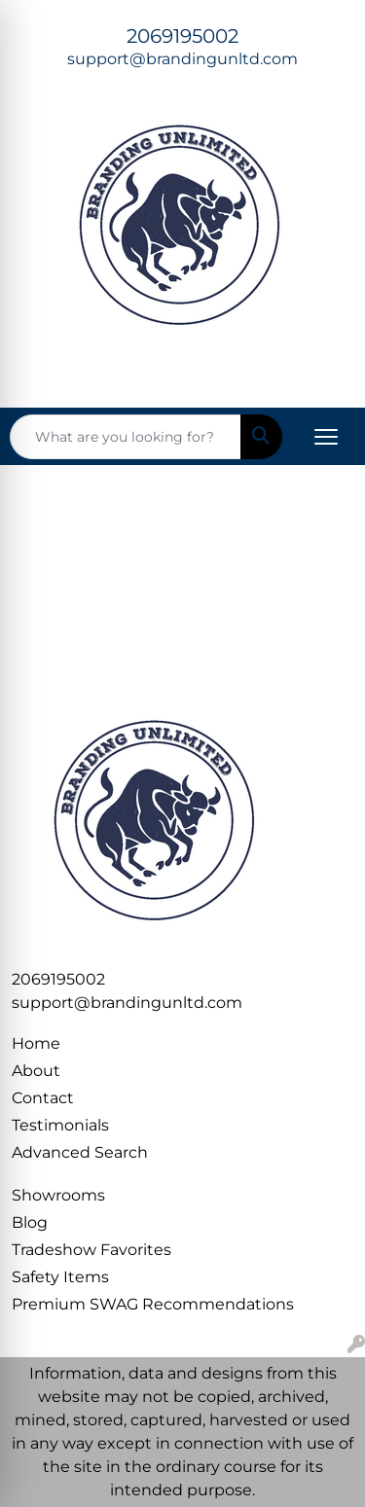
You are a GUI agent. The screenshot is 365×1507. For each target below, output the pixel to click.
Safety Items (60, 1277)
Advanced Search (80, 1152)
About (36, 1070)
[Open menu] (326, 436)
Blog (30, 1222)
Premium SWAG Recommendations (153, 1304)
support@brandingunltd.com (182, 59)
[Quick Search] (125, 436)
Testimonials (60, 1125)
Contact (43, 1098)
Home (36, 1043)
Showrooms (58, 1195)
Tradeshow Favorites (91, 1249)
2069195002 (182, 36)
